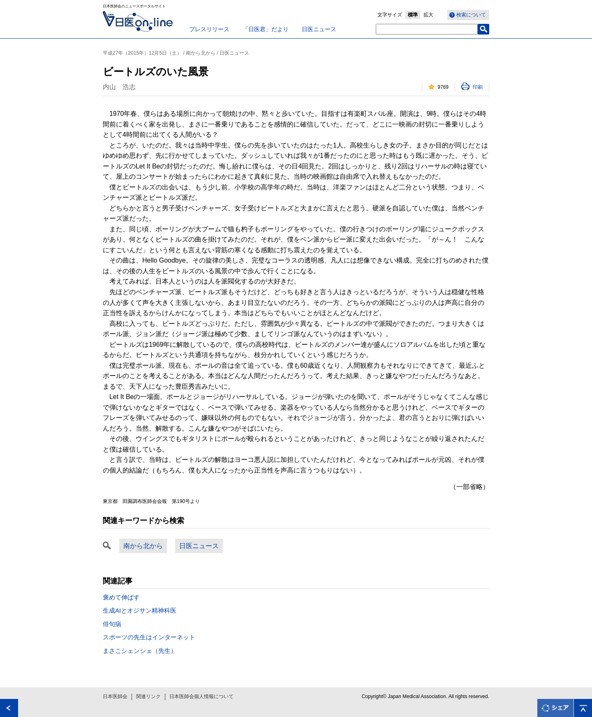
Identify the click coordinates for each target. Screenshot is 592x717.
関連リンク (148, 696)
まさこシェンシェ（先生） (140, 650)
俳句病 (112, 623)
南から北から (143, 545)
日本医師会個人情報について (201, 696)
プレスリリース (209, 29)
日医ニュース (319, 29)
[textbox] (427, 29)
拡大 (428, 15)
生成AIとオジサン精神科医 (139, 610)
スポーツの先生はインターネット (149, 637)
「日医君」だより (266, 29)
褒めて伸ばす (121, 597)
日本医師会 (115, 696)
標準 (413, 15)
